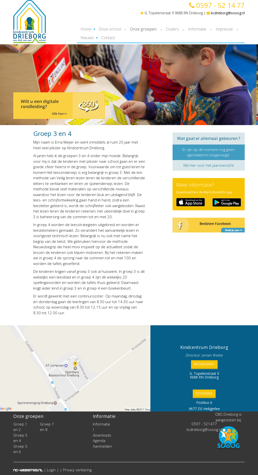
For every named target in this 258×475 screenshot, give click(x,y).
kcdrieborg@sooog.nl (226, 13)
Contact (108, 37)
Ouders (172, 29)
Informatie (197, 29)
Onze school (110, 29)
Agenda (99, 440)
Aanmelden (102, 446)
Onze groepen (143, 29)
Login (51, 469)
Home (86, 29)
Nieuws (87, 37)
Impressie (224, 29)
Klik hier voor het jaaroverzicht (208, 165)
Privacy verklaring (77, 469)
